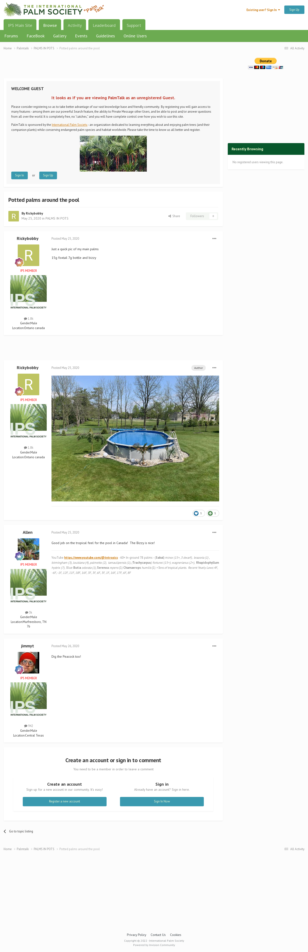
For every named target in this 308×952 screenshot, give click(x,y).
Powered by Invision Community (154, 945)
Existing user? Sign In (263, 10)
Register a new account (64, 801)
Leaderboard (104, 25)
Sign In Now (162, 801)
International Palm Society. (69, 125)
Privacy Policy (136, 935)
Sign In (19, 175)
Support (134, 25)
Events (81, 36)
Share (174, 216)
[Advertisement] (113, 67)
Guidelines (105, 36)
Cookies (175, 935)
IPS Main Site (20, 25)
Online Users (135, 36)
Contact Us (158, 935)
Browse (50, 27)
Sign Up (294, 10)
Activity (75, 25)
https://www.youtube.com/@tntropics (91, 558)
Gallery (59, 36)
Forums (11, 36)
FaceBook (36, 36)
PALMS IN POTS (57, 218)
